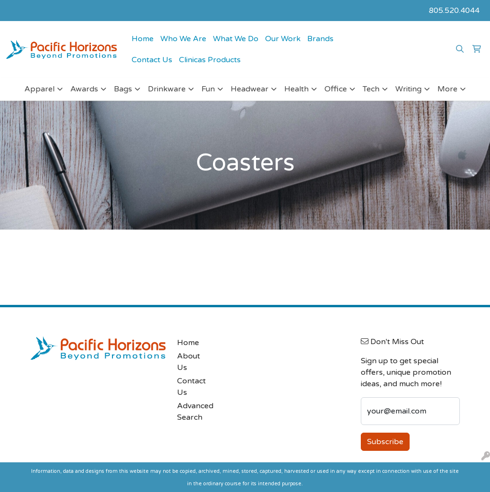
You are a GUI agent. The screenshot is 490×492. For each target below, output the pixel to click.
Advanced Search (194, 411)
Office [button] (335, 89)
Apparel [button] (39, 89)
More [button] (447, 89)
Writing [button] (408, 89)
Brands (320, 39)
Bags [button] (123, 89)
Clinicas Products (210, 60)
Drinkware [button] (167, 89)
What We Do (235, 39)
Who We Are (183, 39)
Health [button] (296, 89)
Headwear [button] (249, 89)
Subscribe (385, 442)
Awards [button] (84, 89)
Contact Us (152, 60)
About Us (188, 361)
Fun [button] (208, 89)
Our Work (283, 39)
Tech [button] (371, 89)
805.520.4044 (454, 10)
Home (143, 39)
